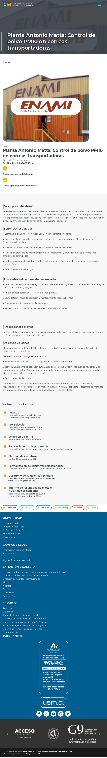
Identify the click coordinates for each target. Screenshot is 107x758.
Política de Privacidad (19, 561)
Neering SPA (36, 755)
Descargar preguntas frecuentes (20, 186)
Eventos (7, 590)
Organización (9, 538)
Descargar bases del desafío (18, 175)
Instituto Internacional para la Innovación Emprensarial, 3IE (47, 752)
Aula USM (8, 609)
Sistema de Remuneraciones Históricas (22, 630)
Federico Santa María (13, 527)
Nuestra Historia (11, 524)
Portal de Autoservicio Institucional (20, 616)
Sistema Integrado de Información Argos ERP (26, 626)
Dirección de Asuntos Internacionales (21, 580)
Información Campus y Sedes (17, 551)
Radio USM (8, 593)
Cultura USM (9, 597)
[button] (99, 4)
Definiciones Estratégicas (15, 531)
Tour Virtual (8, 554)
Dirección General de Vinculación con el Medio (26, 576)
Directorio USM (10, 633)
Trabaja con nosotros (13, 636)
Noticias (7, 586)
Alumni (6, 583)
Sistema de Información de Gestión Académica (26, 623)
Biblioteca (8, 612)
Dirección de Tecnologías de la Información (24, 619)
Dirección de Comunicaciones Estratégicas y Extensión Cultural (34, 573)
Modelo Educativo (12, 534)
